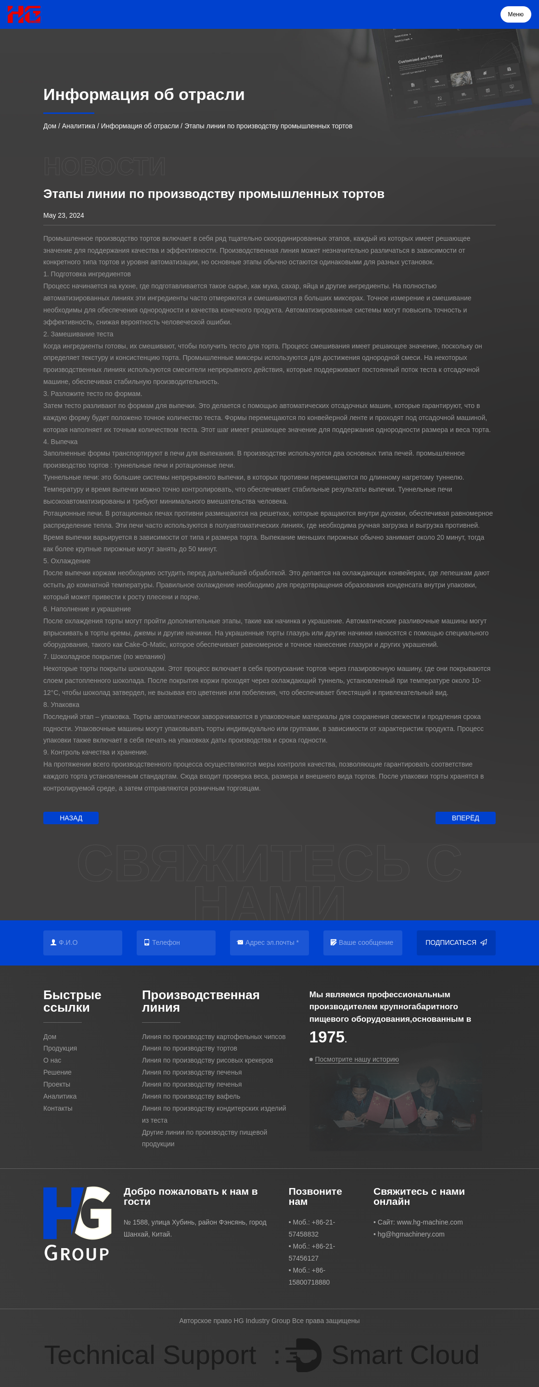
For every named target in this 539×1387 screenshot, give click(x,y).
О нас (52, 1060)
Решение (57, 1072)
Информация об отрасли (140, 126)
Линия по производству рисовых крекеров (207, 1060)
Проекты (56, 1084)
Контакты (57, 1108)
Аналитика (78, 126)
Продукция (60, 1048)
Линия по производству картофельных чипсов (214, 1036)
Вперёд (465, 818)
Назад (71, 818)
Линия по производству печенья (192, 1072)
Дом (49, 126)
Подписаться (456, 943)
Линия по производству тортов (189, 1048)
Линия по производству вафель (191, 1096)
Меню (516, 14)
